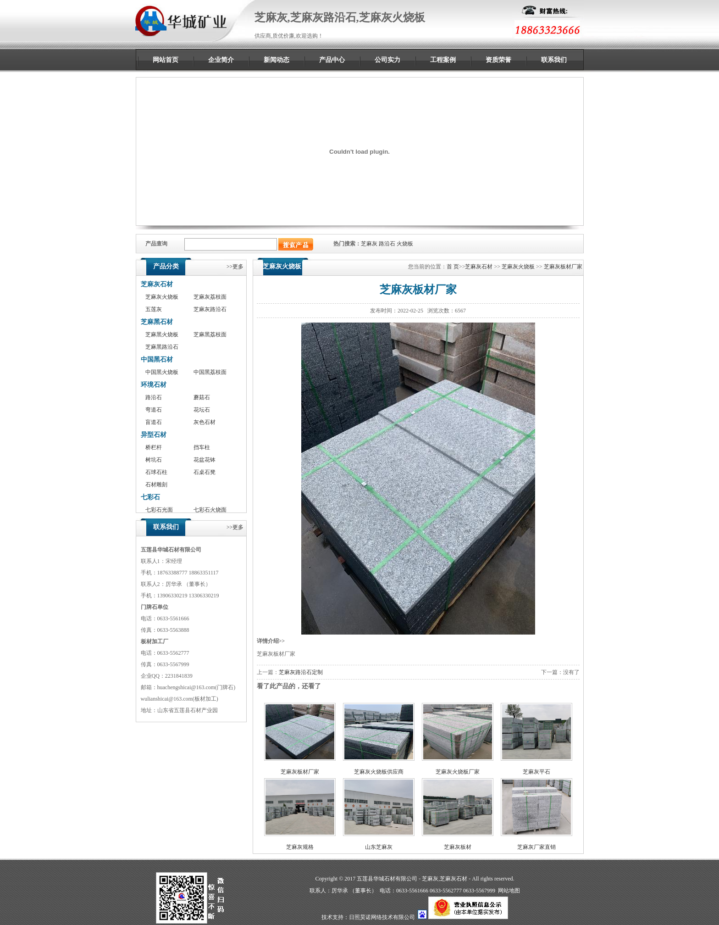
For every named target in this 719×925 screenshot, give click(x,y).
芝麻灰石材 (157, 284)
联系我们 (554, 59)
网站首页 (165, 59)
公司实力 (387, 59)
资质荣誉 (498, 59)
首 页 (453, 266)
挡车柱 (202, 447)
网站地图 (509, 890)
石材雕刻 (156, 484)
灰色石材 (205, 422)
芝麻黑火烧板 (161, 334)
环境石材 (153, 384)
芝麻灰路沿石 (210, 309)
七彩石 (150, 497)
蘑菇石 (202, 397)
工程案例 (443, 59)
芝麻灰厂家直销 (536, 847)
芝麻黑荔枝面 (210, 334)
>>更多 (235, 266)
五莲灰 (153, 309)
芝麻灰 (369, 243)
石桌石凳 (205, 472)
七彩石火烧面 (210, 510)
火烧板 (405, 243)
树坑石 (153, 460)
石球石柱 (156, 472)
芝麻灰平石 (536, 772)
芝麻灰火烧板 (161, 297)
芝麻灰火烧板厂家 (458, 772)
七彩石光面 (159, 510)
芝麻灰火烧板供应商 (379, 772)
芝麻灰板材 (457, 847)
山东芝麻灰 (379, 847)
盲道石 (153, 422)
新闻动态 (276, 59)
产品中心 (332, 59)
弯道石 (153, 410)
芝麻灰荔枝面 (210, 297)
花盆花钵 (205, 460)
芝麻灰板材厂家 (563, 266)
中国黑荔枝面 (210, 372)
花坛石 (202, 410)
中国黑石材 (157, 359)
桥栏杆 (153, 447)
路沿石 (387, 243)
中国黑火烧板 (161, 372)
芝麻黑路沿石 (161, 347)
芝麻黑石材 (157, 321)
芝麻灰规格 (300, 847)
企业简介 (221, 59)
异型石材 (153, 434)
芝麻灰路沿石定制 (301, 672)
